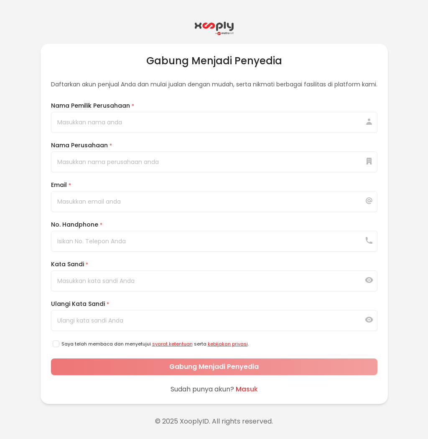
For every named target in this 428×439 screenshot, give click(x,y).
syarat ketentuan (172, 344)
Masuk (247, 389)
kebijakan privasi (228, 344)
